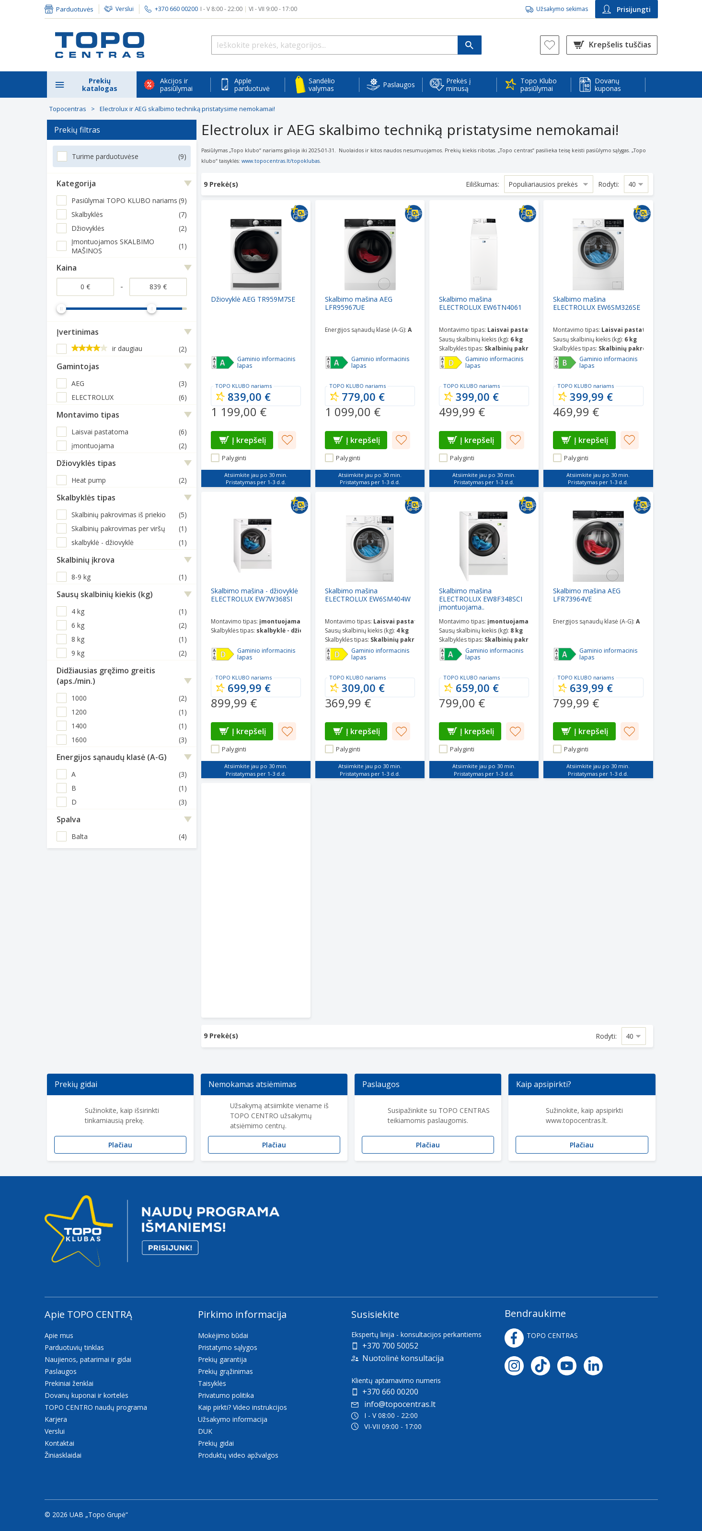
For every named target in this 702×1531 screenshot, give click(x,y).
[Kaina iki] (158, 287)
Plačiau (120, 1144)
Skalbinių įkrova (86, 560)
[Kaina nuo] (85, 287)
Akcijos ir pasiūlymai (176, 84)
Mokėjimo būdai (223, 1335)
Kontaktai (59, 1443)
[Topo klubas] (162, 1234)
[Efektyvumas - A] (337, 362)
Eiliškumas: (482, 184)
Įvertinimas (78, 332)
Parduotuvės (74, 9)
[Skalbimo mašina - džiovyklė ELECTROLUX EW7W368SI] (256, 635)
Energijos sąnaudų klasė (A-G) (112, 757)
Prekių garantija (222, 1359)
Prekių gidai (216, 1443)
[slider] (61, 308)
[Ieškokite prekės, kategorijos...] (346, 45)
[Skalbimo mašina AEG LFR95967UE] (370, 343)
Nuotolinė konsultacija (403, 1358)
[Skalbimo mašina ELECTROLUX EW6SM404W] (370, 635)
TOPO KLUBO (232, 385)
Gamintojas (78, 366)
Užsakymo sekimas (562, 9)
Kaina (67, 267)
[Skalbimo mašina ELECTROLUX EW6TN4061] (484, 343)
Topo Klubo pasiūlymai (538, 84)
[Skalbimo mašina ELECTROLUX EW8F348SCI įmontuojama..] (484, 635)
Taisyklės (212, 1383)
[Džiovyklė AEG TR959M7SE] (256, 343)
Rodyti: (608, 184)
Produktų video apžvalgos (238, 1455)
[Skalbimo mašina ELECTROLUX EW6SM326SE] (598, 343)
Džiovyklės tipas (86, 463)
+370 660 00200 (390, 1391)
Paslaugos (399, 84)
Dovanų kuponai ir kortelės (86, 1395)
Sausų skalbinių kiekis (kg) (105, 594)
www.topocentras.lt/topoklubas (281, 161)
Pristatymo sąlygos (227, 1347)
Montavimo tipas (88, 414)
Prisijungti (626, 9)
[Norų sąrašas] (549, 45)
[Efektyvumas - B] (565, 362)
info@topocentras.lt (393, 1404)
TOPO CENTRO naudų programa (96, 1407)
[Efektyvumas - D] (451, 362)
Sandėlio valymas (322, 84)
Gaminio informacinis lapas (266, 362)
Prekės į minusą (458, 84)
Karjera (56, 1419)
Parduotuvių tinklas (74, 1347)
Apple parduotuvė (252, 84)
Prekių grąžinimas (225, 1371)
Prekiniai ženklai (69, 1383)
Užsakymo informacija (232, 1419)
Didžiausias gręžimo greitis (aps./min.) (106, 675)
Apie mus (59, 1335)
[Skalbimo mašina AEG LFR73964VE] (598, 635)
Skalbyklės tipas (86, 497)
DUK (205, 1431)
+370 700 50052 (390, 1345)
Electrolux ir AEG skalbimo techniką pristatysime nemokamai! (187, 108)
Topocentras (67, 108)
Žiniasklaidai (63, 1455)
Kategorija (76, 183)
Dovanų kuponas (608, 84)
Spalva (69, 819)
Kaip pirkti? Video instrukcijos (242, 1407)
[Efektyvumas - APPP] (223, 362)
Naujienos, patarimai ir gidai (88, 1359)
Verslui (124, 9)
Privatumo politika (226, 1395)
